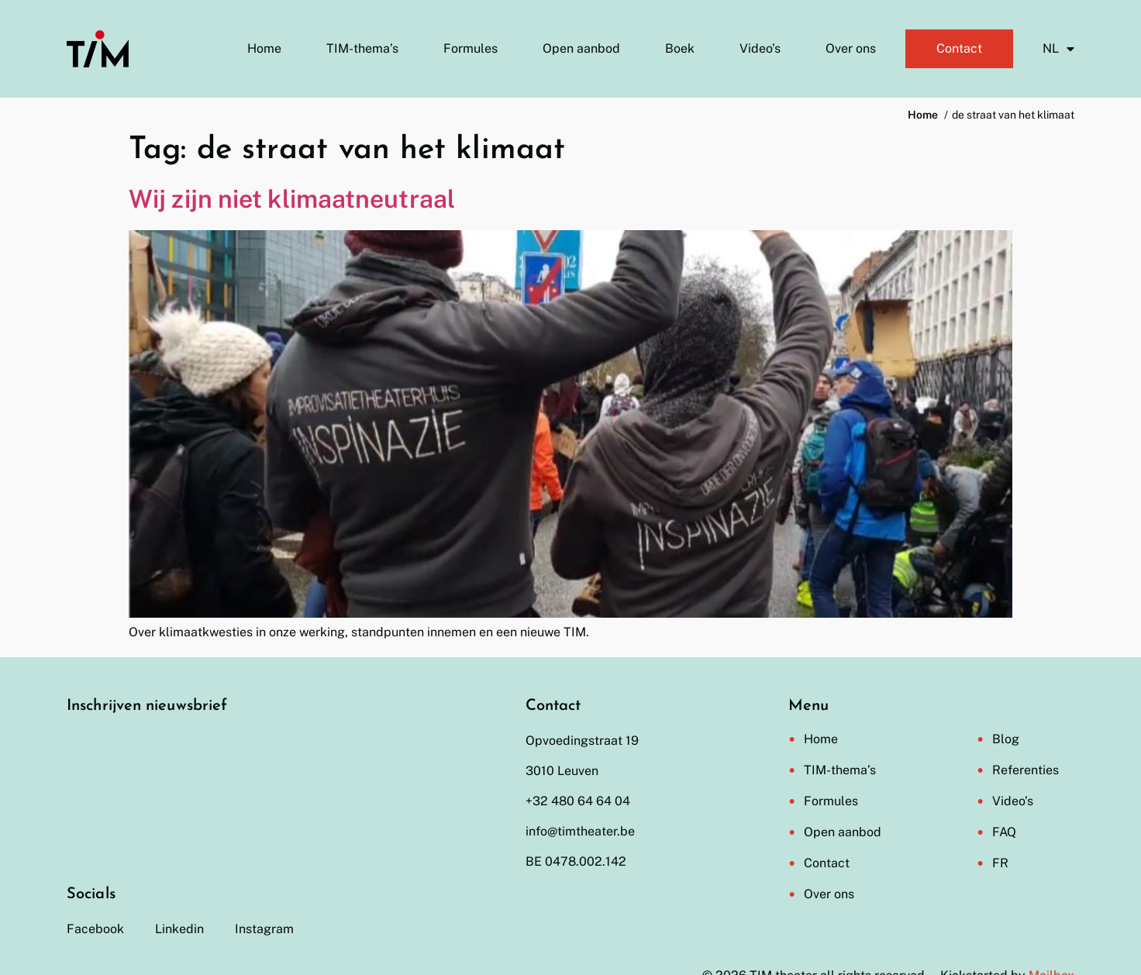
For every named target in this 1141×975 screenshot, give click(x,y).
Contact (959, 48)
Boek (680, 48)
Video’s (760, 48)
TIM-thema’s (362, 48)
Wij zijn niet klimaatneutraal (292, 198)
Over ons (851, 48)
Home (264, 48)
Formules (470, 48)
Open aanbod (581, 48)
